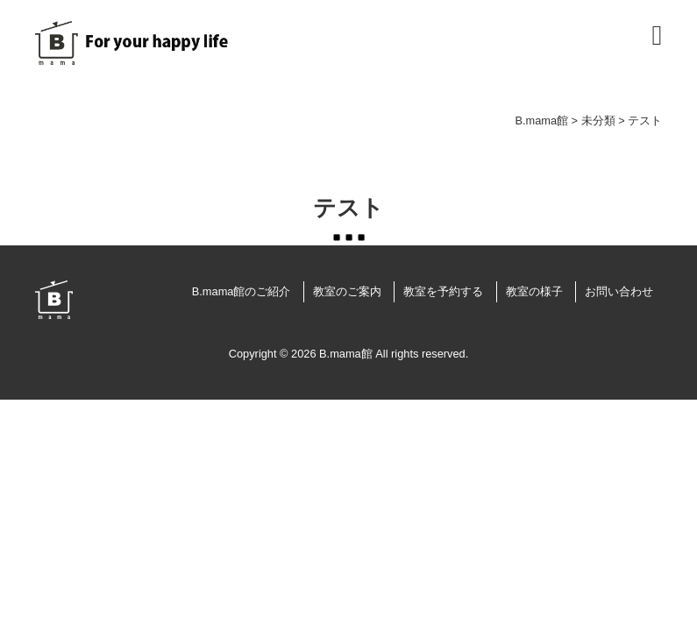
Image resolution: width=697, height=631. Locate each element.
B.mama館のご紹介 (241, 291)
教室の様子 (534, 291)
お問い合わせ (619, 291)
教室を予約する (443, 291)
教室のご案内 (347, 291)
